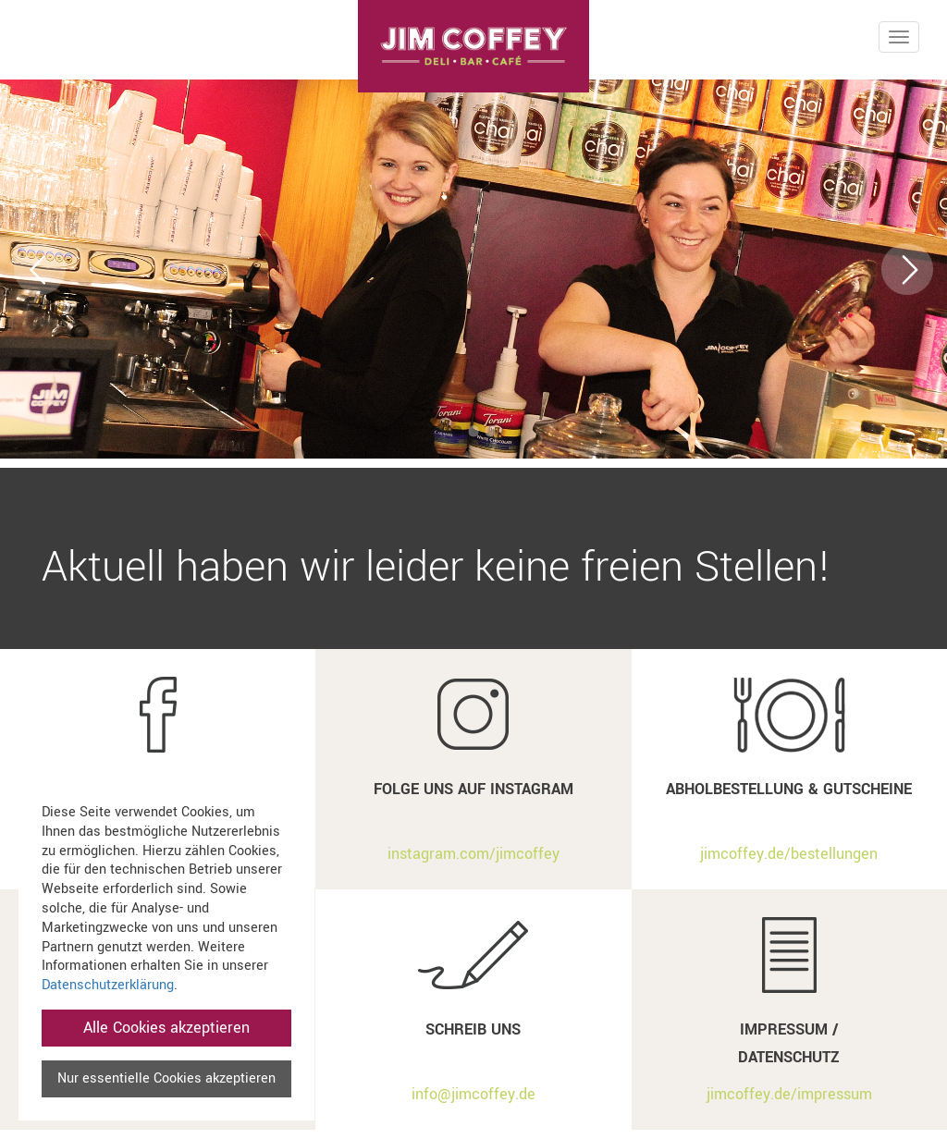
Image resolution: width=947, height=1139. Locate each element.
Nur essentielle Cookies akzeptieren (166, 1078)
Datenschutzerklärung (108, 985)
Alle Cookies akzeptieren (166, 1027)
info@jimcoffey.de (473, 1094)
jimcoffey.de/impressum (789, 1094)
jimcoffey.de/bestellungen (789, 853)
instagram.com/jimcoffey (473, 853)
